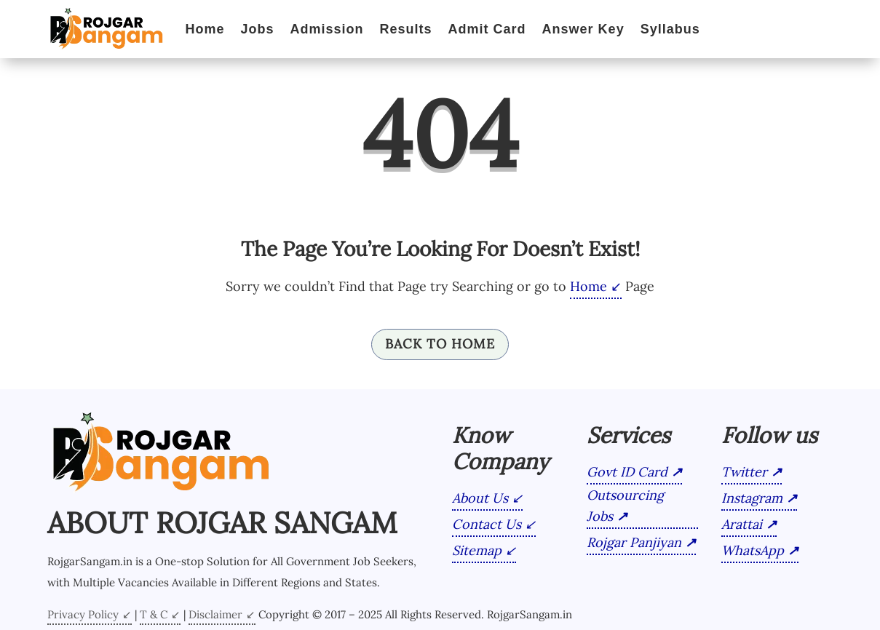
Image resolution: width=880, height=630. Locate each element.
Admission (327, 29)
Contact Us (486, 524)
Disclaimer (215, 614)
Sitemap (477, 550)
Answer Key (583, 29)
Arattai (741, 524)
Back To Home (440, 343)
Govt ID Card (627, 471)
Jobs (257, 29)
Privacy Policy (83, 614)
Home (205, 29)
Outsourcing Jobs (625, 506)
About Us (480, 498)
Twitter (744, 471)
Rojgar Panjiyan (634, 542)
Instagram (751, 498)
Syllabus (670, 29)
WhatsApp (752, 550)
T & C (153, 614)
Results (406, 29)
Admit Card (487, 29)
